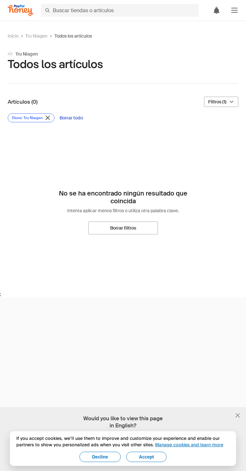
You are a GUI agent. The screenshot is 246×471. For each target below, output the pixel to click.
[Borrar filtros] (123, 228)
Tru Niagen (36, 36)
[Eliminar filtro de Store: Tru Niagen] (31, 117)
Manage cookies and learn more (189, 444)
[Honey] (20, 10)
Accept (146, 456)
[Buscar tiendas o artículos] (120, 10)
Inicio (13, 36)
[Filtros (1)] (221, 102)
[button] (234, 10)
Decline (100, 456)
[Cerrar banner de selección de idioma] (238, 415)
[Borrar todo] (71, 117)
